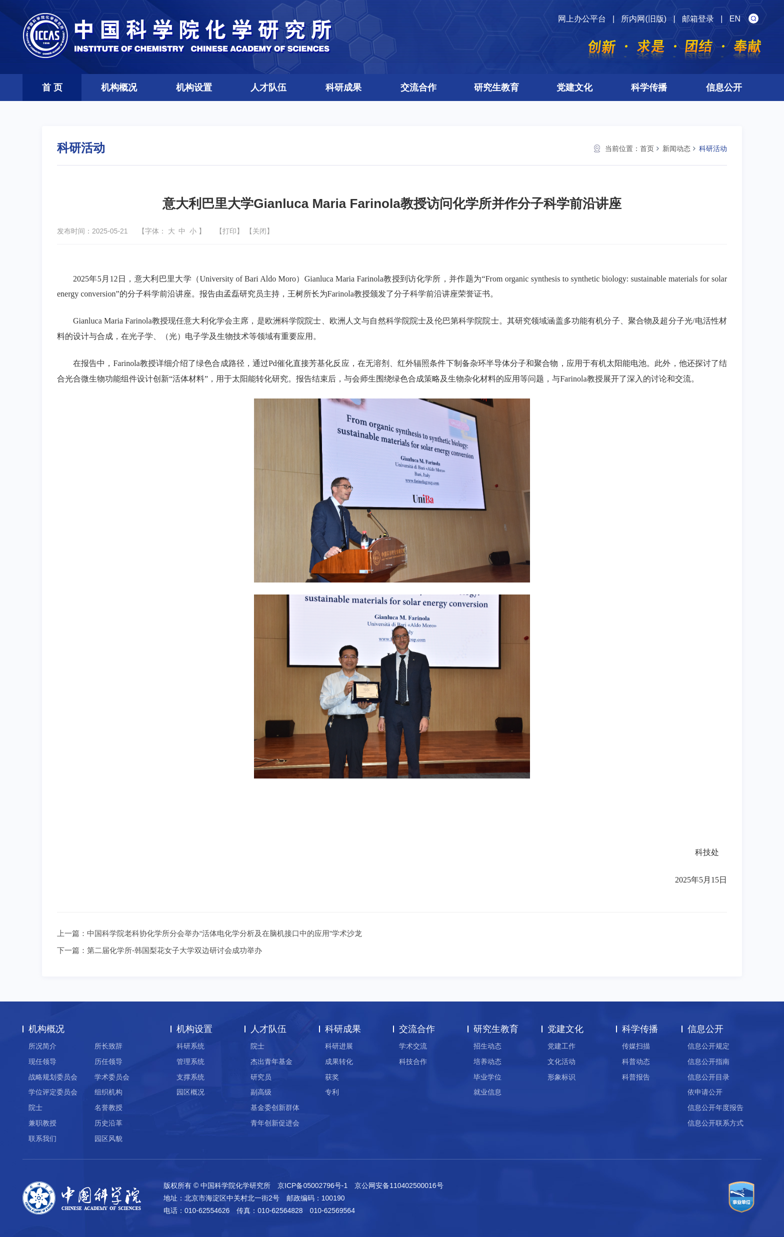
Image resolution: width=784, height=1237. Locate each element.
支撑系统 (190, 1077)
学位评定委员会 (53, 1092)
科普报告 (636, 1077)
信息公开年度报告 (716, 1108)
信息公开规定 (709, 1046)
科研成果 (344, 87)
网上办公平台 (582, 18)
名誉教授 (108, 1108)
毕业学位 (488, 1077)
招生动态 (488, 1046)
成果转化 (339, 1062)
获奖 (332, 1077)
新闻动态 (676, 148)
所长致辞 (108, 1046)
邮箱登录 (698, 18)
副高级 (261, 1092)
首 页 (52, 87)
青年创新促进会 (275, 1123)
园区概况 (190, 1092)
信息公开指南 (709, 1062)
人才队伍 (268, 87)
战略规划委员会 (53, 1077)
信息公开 (724, 87)
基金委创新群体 (275, 1108)
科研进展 (339, 1046)
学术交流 (413, 1046)
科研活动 (713, 148)
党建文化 (574, 87)
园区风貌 (108, 1138)
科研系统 (190, 1046)
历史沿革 (108, 1123)
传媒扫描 (636, 1046)
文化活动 (562, 1062)
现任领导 (42, 1062)
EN (735, 18)
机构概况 (119, 87)
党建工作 (562, 1046)
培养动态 (488, 1062)
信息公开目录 (709, 1077)
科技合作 (413, 1062)
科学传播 (649, 87)
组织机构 (108, 1092)
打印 (229, 231)
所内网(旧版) (643, 18)
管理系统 (190, 1062)
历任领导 (108, 1062)
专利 (332, 1092)
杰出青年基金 (271, 1062)
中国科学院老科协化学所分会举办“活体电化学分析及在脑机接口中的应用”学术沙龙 (224, 933)
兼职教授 (42, 1123)
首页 (647, 148)
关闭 (259, 231)
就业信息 (488, 1092)
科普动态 (636, 1062)
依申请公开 (705, 1092)
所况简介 (42, 1046)
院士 (35, 1108)
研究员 (261, 1077)
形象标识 (562, 1077)
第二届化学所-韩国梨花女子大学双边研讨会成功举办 (174, 950)
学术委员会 (112, 1077)
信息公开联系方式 (716, 1123)
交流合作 (418, 87)
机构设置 (194, 87)
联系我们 (42, 1138)
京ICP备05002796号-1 (313, 1186)
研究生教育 (496, 87)
